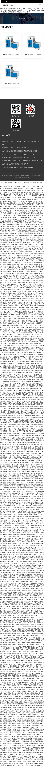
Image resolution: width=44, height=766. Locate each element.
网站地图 (33, 190)
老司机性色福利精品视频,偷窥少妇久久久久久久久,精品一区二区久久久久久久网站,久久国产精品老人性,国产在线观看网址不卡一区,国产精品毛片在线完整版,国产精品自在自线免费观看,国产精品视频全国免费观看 (22, 10)
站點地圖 (36, 175)
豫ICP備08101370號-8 (27, 175)
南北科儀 (26, 177)
